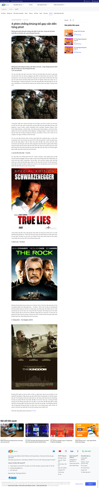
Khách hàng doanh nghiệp (16, 1)
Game (40, 13)
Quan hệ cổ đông (62, 467)
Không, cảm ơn (80, 484)
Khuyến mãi (84, 470)
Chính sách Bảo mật (40, 485)
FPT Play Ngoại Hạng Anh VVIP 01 (80, 48)
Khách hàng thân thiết (59, 13)
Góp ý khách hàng (73, 465)
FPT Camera (84, 465)
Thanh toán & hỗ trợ (60, 5)
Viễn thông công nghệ (18, 13)
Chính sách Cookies (11, 485)
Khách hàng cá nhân (5, 1)
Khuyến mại (9, 13)
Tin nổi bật (3, 13)
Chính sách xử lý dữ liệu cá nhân (25, 485)
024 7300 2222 (13, 470)
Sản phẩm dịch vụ (18, 5)
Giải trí (26, 13)
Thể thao (36, 13)
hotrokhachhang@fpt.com (16, 468)
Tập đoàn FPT (61, 470)
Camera (31, 13)
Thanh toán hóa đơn (74, 463)
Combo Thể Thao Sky (79, 31)
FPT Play (33, 410)
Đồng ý (92, 484)
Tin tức (31, 4)
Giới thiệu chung (62, 458)
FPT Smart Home (85, 467)
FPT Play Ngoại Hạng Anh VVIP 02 (80, 39)
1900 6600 (88, 451)
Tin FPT (16, 9)
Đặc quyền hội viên (43, 5)
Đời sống (46, 13)
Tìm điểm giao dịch (85, 472)
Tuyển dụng (61, 472)
